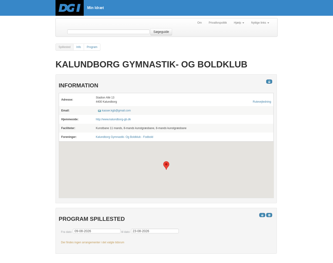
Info (78, 47)
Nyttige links (260, 22)
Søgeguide (161, 32)
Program (92, 47)
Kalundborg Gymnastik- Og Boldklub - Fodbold (124, 137)
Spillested (65, 47)
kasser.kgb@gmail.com (116, 110)
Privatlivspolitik (218, 22)
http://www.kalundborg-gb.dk (113, 119)
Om (199, 22)
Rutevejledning (262, 101)
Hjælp (239, 22)
